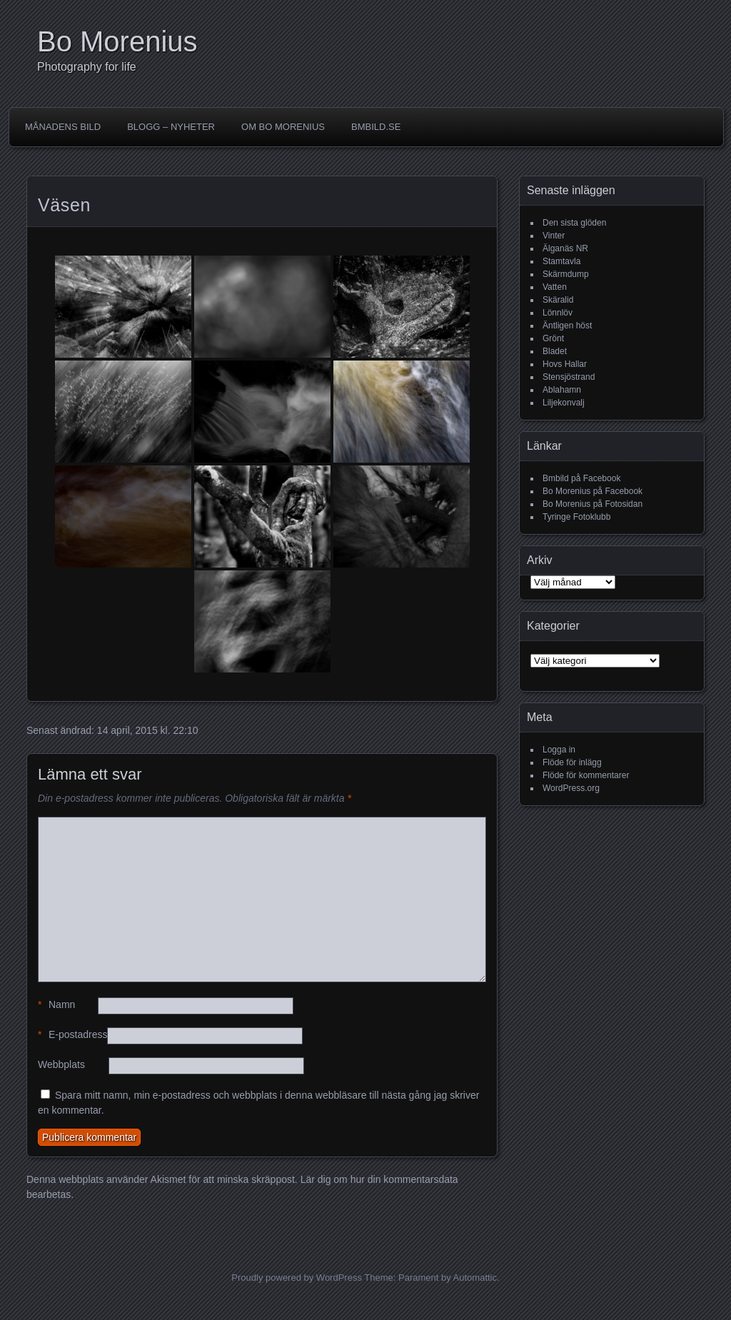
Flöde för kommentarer (586, 775)
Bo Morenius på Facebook (592, 491)
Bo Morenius (117, 41)
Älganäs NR (565, 248)
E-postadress (72, 1034)
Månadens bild (63, 126)
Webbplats (61, 1064)
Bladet (555, 351)
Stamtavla (561, 261)
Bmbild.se (375, 126)
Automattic (475, 1277)
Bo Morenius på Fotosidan (592, 504)
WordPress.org (571, 788)
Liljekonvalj (564, 403)
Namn (56, 1004)
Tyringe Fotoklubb (576, 517)
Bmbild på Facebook (581, 478)
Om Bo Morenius (283, 126)
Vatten (555, 287)
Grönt (553, 338)
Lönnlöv (558, 313)
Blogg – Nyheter (171, 126)
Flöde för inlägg (572, 762)
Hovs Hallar (565, 364)
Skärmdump (566, 274)
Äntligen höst (567, 326)
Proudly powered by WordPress (296, 1277)
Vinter (554, 236)
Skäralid (558, 300)
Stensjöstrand (569, 377)
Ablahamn (562, 390)
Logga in (559, 750)
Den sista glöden (574, 223)
